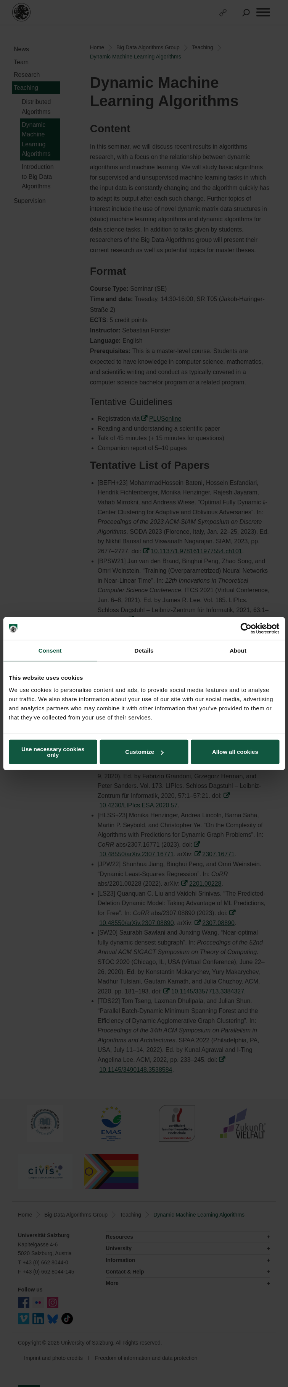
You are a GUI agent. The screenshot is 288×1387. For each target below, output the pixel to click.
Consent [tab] (50, 650)
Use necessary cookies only (52, 751)
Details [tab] (144, 650)
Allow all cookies (235, 752)
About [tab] (238, 650)
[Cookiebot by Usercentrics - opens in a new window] (245, 628)
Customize (144, 752)
